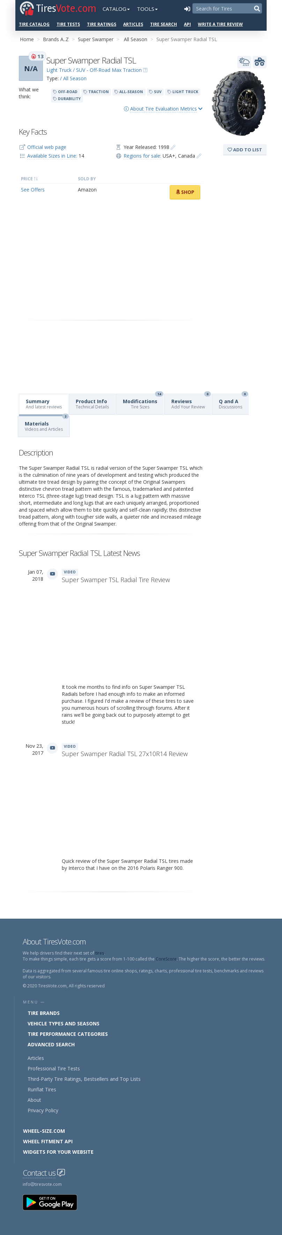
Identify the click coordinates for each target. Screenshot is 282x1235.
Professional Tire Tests (54, 1068)
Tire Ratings (101, 24)
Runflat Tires (42, 1089)
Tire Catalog (34, 24)
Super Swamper (95, 39)
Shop (185, 192)
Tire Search (163, 24)
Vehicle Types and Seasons (63, 1023)
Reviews (191, 402)
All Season (135, 39)
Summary (44, 404)
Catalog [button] (116, 8)
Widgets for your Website (58, 1152)
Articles (133, 24)
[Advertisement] (110, 260)
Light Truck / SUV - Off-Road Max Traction (94, 70)
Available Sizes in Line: (52, 155)
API (187, 24)
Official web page (46, 147)
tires (99, 953)
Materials (47, 424)
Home (27, 39)
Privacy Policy (43, 1110)
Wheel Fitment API (48, 1141)
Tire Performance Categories (68, 1034)
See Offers (33, 189)
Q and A (233, 402)
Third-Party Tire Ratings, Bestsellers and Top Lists (84, 1079)
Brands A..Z (56, 39)
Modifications (143, 402)
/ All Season (73, 78)
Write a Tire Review (220, 24)
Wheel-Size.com (44, 1131)
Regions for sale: (142, 155)
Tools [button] (147, 8)
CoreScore (166, 959)
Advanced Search (51, 1044)
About (34, 1100)
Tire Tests (68, 24)
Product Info (92, 404)
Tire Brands (44, 1013)
